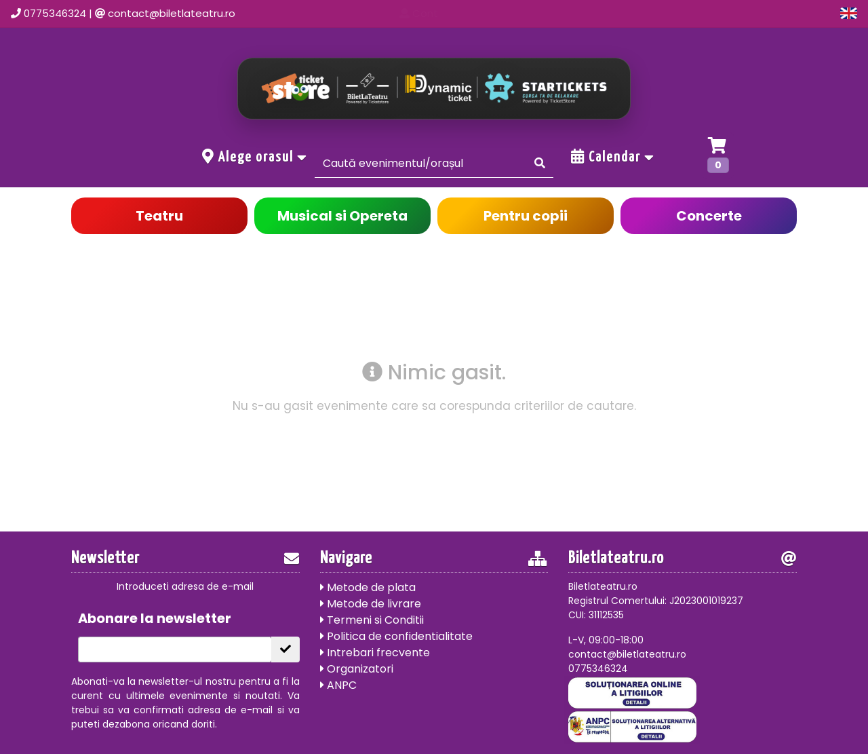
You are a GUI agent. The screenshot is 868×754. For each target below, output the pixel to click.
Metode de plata (368, 587)
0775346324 (55, 13)
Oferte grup (791, 13)
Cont (718, 13)
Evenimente (572, 13)
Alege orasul (255, 157)
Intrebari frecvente (375, 652)
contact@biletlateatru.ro (171, 13)
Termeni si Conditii (372, 620)
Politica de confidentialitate (396, 636)
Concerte (709, 215)
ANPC (338, 685)
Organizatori (356, 669)
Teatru (159, 215)
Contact (653, 13)
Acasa (496, 13)
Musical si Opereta (342, 215)
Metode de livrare (370, 603)
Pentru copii (526, 215)
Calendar (613, 157)
